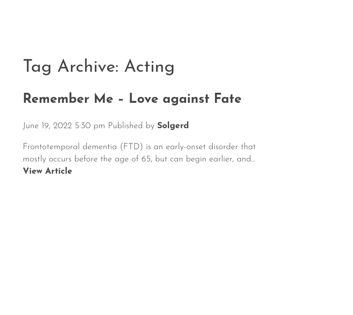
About (142, 288)
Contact (305, 288)
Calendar (88, 288)
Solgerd (173, 126)
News (37, 288)
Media (255, 288)
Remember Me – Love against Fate (132, 99)
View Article (47, 171)
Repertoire (198, 288)
